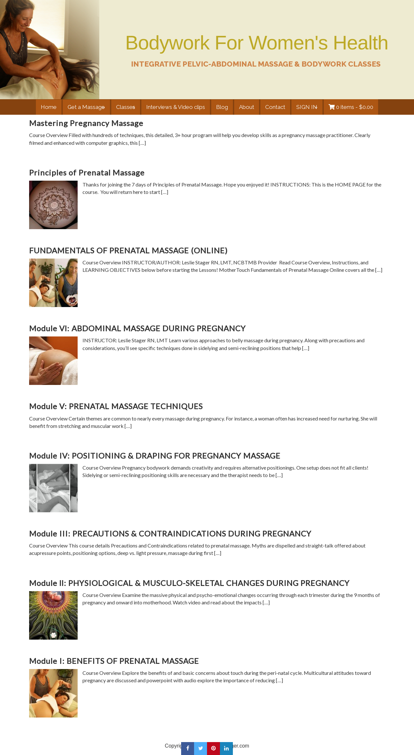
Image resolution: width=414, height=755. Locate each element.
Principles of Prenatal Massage (87, 172)
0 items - (355, 107)
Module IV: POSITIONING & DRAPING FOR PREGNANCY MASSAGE (154, 455)
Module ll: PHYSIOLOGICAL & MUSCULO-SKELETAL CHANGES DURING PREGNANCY (189, 583)
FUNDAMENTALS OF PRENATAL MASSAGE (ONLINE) (128, 250)
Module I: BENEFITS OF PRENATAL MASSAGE (114, 660)
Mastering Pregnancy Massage (86, 123)
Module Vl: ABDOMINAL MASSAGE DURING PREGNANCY (137, 328)
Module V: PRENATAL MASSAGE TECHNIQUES (116, 406)
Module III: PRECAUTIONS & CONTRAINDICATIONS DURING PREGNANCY (170, 533)
